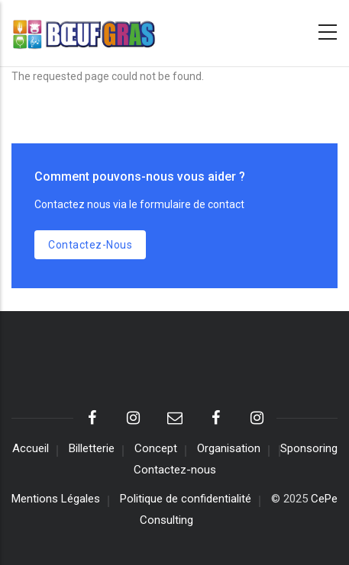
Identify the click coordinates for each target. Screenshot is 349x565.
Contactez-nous (90, 245)
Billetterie (92, 448)
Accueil (30, 448)
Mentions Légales (55, 499)
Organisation (228, 448)
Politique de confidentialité (185, 499)
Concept (155, 448)
